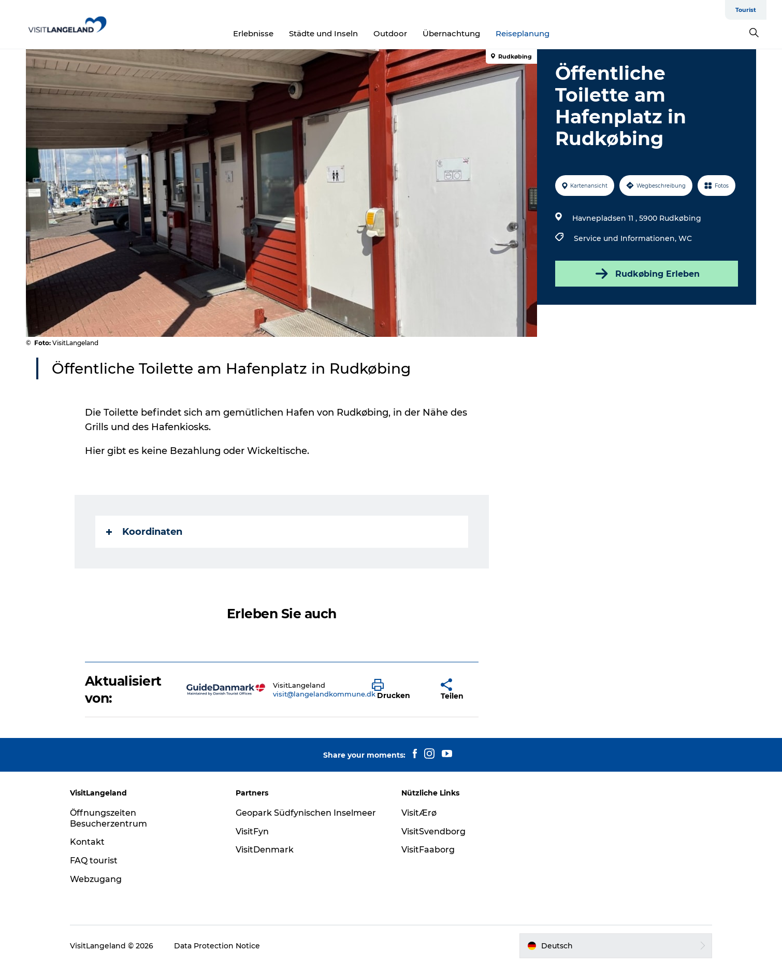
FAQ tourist (94, 860)
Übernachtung (451, 33)
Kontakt (87, 842)
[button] (398, 690)
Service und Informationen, (626, 238)
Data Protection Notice (217, 945)
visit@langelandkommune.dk (324, 694)
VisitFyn (252, 831)
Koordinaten (144, 531)
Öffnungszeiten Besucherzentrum (108, 818)
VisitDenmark (265, 850)
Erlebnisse (253, 33)
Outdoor (390, 33)
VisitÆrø (419, 813)
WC (685, 238)
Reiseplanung (522, 33)
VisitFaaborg (428, 850)
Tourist (745, 9)
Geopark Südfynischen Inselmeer (306, 813)
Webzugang (96, 879)
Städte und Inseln (323, 33)
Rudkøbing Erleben (646, 273)
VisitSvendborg (433, 831)
